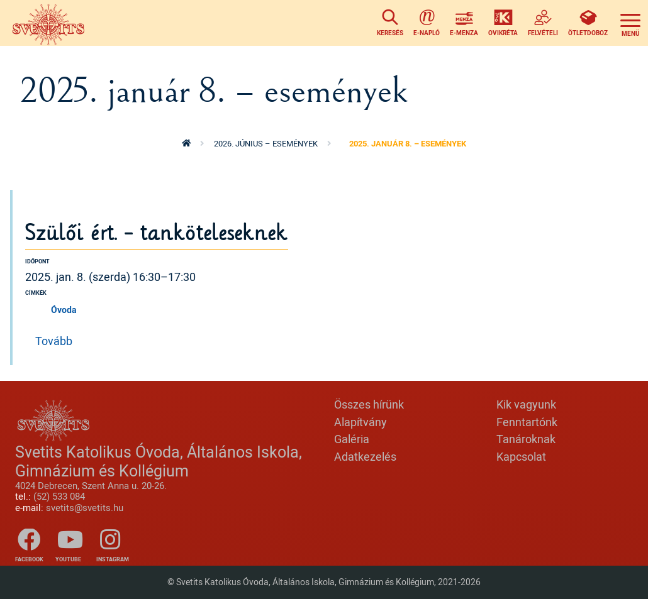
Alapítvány (360, 421)
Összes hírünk (369, 404)
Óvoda (64, 310)
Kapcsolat (521, 456)
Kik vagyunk (526, 404)
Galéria (351, 438)
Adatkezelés (365, 456)
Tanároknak (526, 438)
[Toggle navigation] (630, 23)
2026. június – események (266, 143)
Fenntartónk (526, 421)
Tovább (53, 340)
